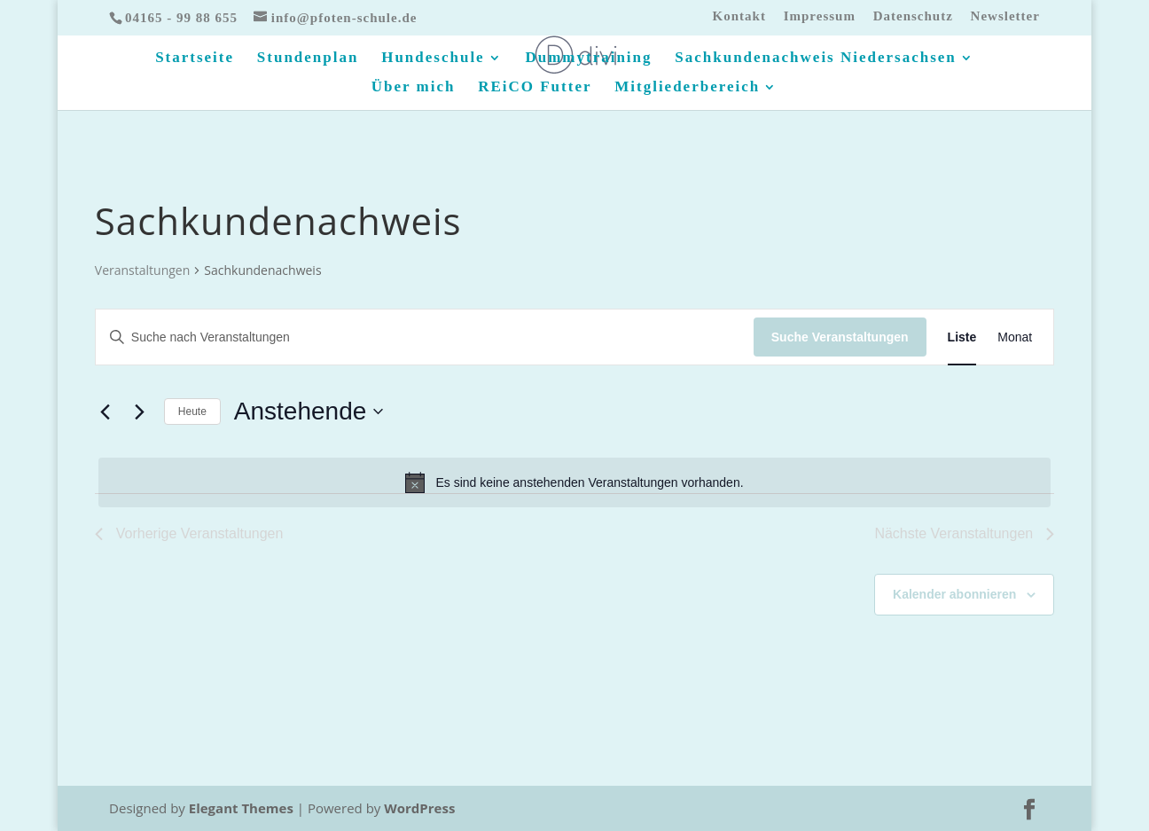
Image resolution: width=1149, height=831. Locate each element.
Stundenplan (308, 58)
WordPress (419, 808)
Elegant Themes (241, 808)
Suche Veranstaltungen (840, 337)
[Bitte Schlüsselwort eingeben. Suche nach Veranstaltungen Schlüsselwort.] (425, 337)
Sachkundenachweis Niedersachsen (816, 58)
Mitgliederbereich (687, 88)
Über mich (413, 88)
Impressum (820, 16)
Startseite (194, 58)
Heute (192, 411)
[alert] (574, 482)
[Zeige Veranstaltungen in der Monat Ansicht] (1014, 337)
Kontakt (739, 16)
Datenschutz (913, 16)
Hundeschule (432, 58)
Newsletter (1005, 16)
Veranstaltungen (142, 270)
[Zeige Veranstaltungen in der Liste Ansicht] (962, 337)
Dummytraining (588, 58)
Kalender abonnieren (954, 594)
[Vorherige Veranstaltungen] (105, 411)
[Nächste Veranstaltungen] (140, 411)
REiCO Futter (534, 88)
